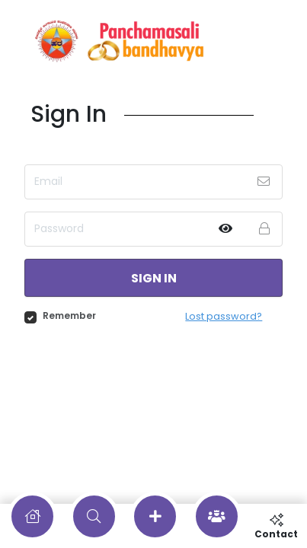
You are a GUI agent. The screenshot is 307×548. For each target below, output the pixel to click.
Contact (276, 526)
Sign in (154, 278)
